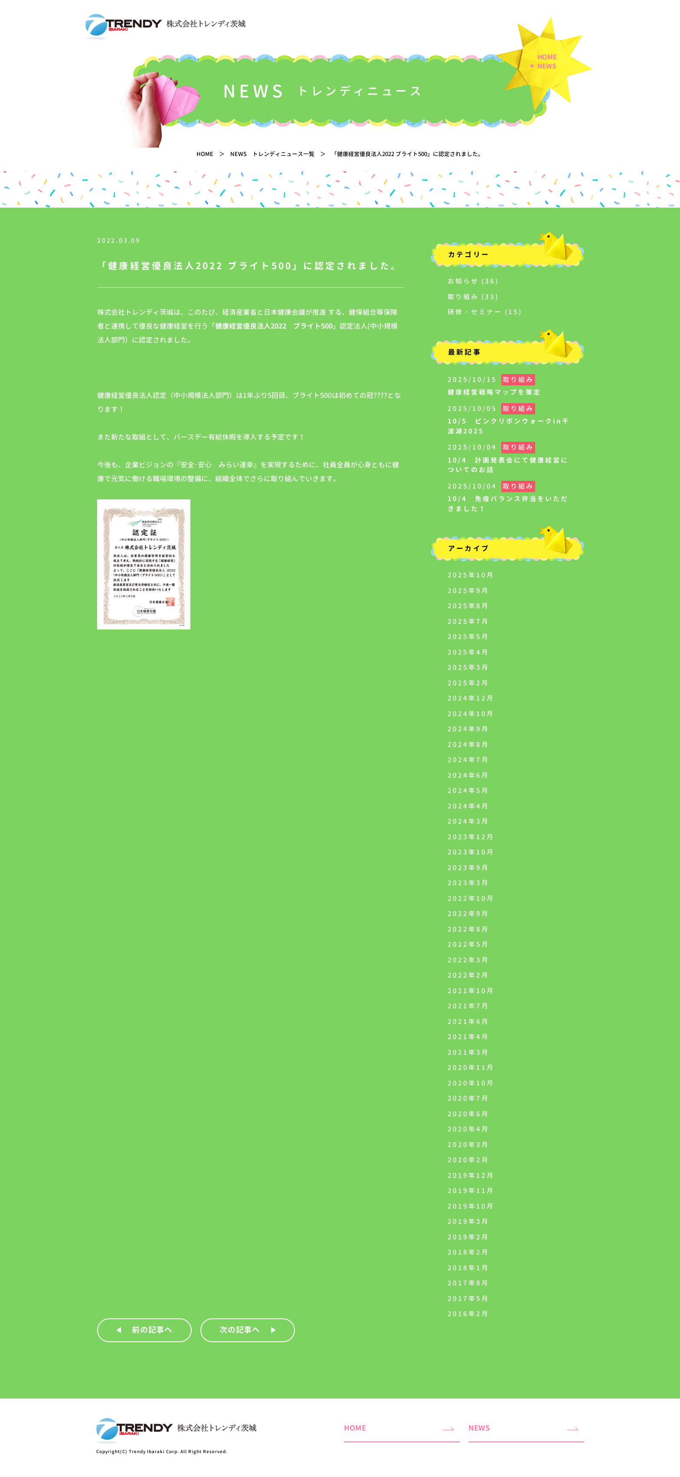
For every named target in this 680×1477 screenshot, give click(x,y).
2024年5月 (468, 790)
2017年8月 (468, 1283)
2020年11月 (471, 1067)
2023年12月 (471, 836)
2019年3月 (468, 1221)
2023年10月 (471, 852)
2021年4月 (468, 1036)
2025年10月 (471, 575)
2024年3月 (468, 821)
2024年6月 (468, 775)
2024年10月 (471, 713)
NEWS (546, 66)
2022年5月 (468, 944)
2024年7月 (468, 759)
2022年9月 (468, 913)
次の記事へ (240, 1329)
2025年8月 (468, 605)
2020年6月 (468, 1113)
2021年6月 (468, 1021)
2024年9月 (468, 729)
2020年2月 (468, 1159)
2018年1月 (468, 1267)
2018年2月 (468, 1252)
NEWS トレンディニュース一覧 (272, 154)
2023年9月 (468, 867)
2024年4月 (468, 806)
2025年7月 (468, 621)
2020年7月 (468, 1098)
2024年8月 (468, 744)
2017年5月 (468, 1298)
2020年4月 (468, 1129)
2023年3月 (468, 882)
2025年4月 (468, 652)
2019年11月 (471, 1190)
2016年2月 (468, 1313)
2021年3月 (468, 1052)
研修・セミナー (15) (485, 311)
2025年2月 (468, 683)
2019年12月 (471, 1175)
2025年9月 (468, 590)
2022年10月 (471, 898)
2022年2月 (468, 975)
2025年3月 (468, 667)
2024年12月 (471, 698)
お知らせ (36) (473, 281)
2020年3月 (468, 1144)
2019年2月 (468, 1237)
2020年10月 (471, 1083)
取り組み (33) (473, 296)
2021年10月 (471, 990)
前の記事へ (152, 1329)
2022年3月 (468, 960)
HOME (547, 57)
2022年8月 (468, 929)
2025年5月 (468, 636)
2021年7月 (468, 1006)
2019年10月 (471, 1206)
